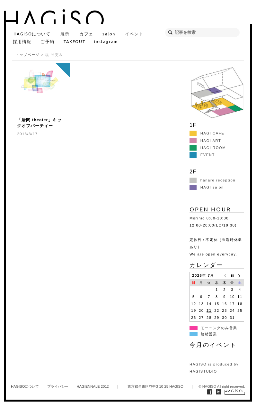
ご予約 (47, 41)
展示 (65, 33)
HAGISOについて (32, 33)
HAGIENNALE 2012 (92, 386)
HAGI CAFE (207, 133)
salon (108, 33)
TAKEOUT (74, 41)
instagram (106, 41)
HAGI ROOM (208, 148)
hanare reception (212, 180)
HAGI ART (205, 141)
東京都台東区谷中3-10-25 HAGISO (155, 386)
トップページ (27, 55)
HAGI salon (207, 187)
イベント (134, 33)
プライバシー (57, 386)
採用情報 (22, 41)
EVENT (202, 155)
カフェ (86, 33)
